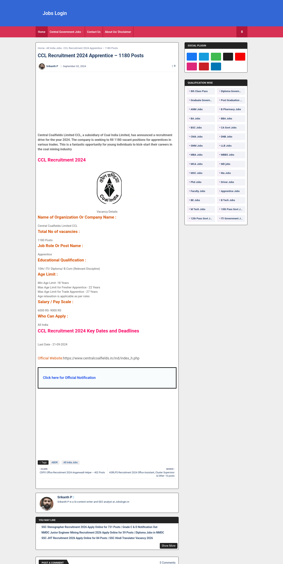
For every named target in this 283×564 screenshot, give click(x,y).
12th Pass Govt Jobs (202, 218)
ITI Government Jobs (233, 218)
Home (41, 31)
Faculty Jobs (198, 191)
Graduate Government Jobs (203, 100)
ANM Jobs (197, 109)
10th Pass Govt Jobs (232, 209)
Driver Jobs (227, 182)
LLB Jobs (226, 145)
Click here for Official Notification (69, 378)
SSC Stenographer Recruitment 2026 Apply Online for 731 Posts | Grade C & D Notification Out (99, 527)
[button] (241, 31)
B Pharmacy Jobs (231, 109)
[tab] (42, 31)
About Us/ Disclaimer (118, 31)
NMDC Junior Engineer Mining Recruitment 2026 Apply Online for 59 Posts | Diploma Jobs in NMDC (102, 532)
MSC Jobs (196, 173)
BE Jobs (195, 200)
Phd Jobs (196, 182)
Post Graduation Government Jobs (233, 100)
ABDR (54, 462)
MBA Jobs (196, 154)
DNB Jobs (226, 136)
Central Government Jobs (65, 31)
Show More (168, 545)
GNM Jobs (197, 145)
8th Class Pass (199, 91)
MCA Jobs (196, 163)
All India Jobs (54, 48)
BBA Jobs (226, 118)
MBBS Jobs (227, 154)
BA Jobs (195, 118)
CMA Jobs (197, 136)
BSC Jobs (196, 127)
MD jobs (225, 163)
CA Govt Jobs (228, 127)
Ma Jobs (226, 173)
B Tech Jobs (228, 200)
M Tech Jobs (198, 209)
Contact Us (94, 31)
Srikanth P (64, 497)
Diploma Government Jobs (233, 91)
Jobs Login (55, 13)
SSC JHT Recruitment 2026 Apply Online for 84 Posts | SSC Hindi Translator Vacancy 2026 (97, 538)
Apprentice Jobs (230, 191)
